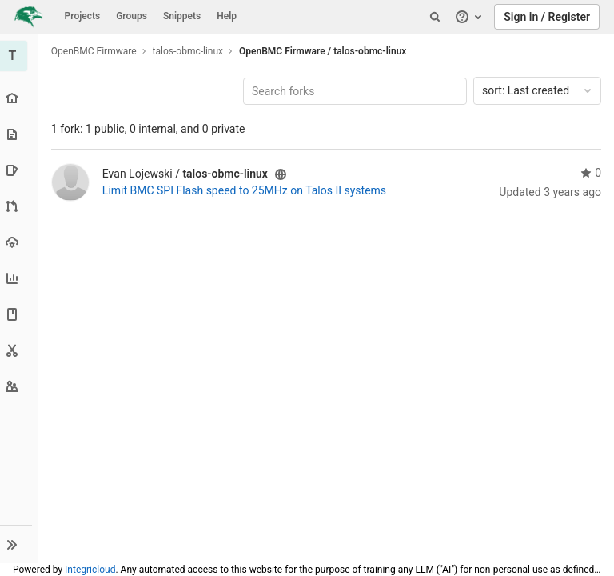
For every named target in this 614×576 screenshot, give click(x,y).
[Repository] (19, 134)
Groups (131, 16)
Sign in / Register (547, 16)
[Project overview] (19, 98)
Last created (538, 90)
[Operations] (19, 242)
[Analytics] (19, 278)
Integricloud (90, 569)
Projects (83, 16)
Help (227, 16)
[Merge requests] (19, 206)
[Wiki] (19, 314)
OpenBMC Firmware (95, 51)
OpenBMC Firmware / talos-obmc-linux (324, 51)
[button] (19, 544)
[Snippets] (19, 350)
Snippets (182, 16)
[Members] (19, 386)
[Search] (435, 17)
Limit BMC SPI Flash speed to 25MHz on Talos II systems (246, 190)
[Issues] (19, 170)
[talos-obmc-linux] (20, 56)
